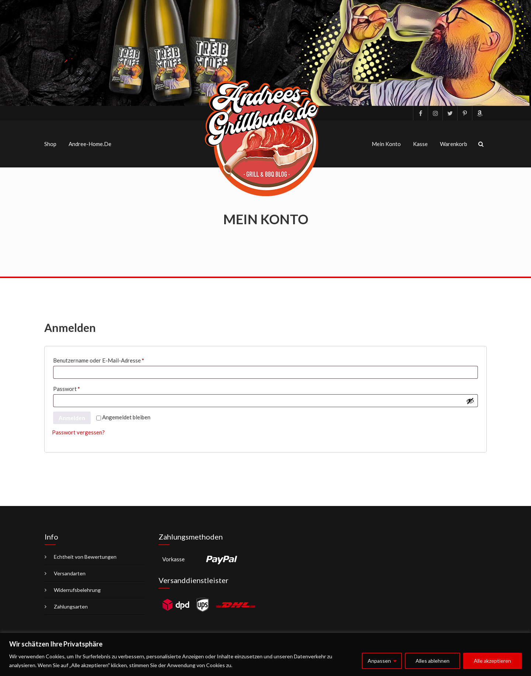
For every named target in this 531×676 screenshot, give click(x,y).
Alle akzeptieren (492, 661)
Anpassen (379, 661)
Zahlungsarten (71, 606)
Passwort (81, 387)
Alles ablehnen (433, 661)
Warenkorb (453, 144)
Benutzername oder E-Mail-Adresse (113, 359)
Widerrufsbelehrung (77, 590)
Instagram (435, 113)
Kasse (420, 144)
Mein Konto (386, 144)
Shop (50, 144)
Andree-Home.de (90, 144)
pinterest (464, 113)
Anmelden (72, 418)
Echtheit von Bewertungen (85, 557)
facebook (420, 113)
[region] (265, 654)
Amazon (479, 113)
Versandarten (70, 573)
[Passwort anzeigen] (470, 401)
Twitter (449, 113)
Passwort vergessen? (78, 432)
